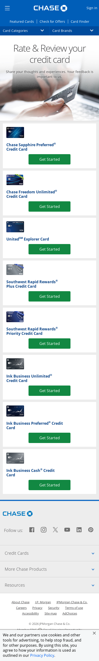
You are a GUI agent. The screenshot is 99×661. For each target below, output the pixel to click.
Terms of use (74, 608)
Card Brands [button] (75, 30)
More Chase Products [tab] (52, 569)
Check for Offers (54, 21)
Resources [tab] (52, 585)
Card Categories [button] (26, 30)
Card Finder (81, 21)
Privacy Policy (42, 655)
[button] (94, 633)
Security (53, 608)
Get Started (49, 159)
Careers (21, 608)
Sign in (93, 7)
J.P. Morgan (43, 602)
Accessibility (30, 613)
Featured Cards (23, 21)
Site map (51, 613)
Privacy (37, 608)
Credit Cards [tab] (52, 553)
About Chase (20, 602)
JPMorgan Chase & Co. (72, 602)
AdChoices (69, 613)
